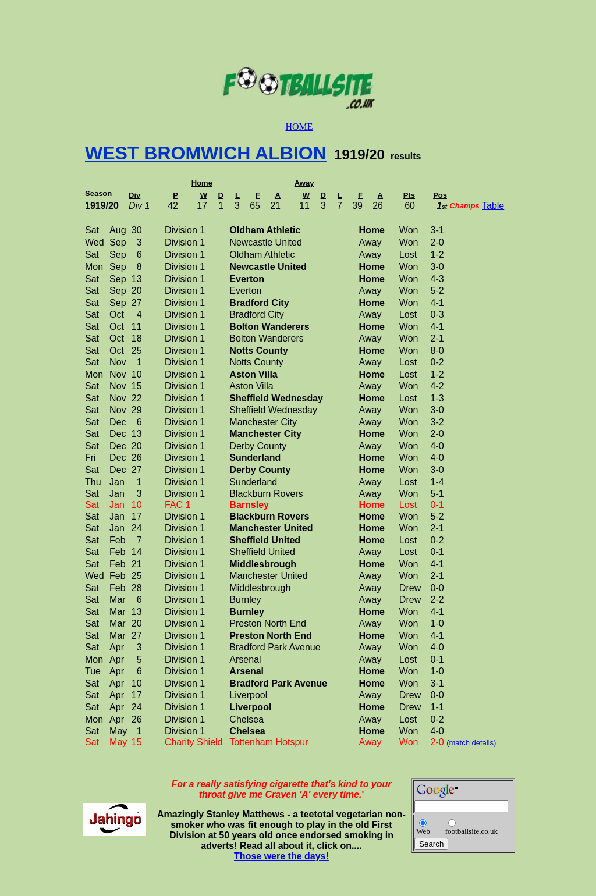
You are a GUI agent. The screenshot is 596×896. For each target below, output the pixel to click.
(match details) (471, 742)
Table (493, 206)
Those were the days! (281, 856)
